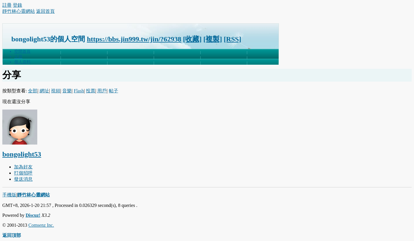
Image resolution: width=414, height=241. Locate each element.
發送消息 (23, 179)
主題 (18, 56)
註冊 (7, 5)
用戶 (102, 90)
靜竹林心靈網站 (18, 11)
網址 (44, 90)
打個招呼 (23, 172)
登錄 (17, 5)
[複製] (212, 39)
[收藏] (192, 39)
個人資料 (22, 62)
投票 (90, 90)
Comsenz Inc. (41, 225)
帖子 (113, 90)
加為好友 (23, 166)
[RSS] (232, 39)
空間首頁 (22, 51)
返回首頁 (45, 11)
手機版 (9, 194)
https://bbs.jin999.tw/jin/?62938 (134, 39)
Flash (79, 90)
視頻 (55, 90)
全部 (32, 90)
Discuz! (33, 215)
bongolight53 (21, 154)
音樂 (67, 90)
